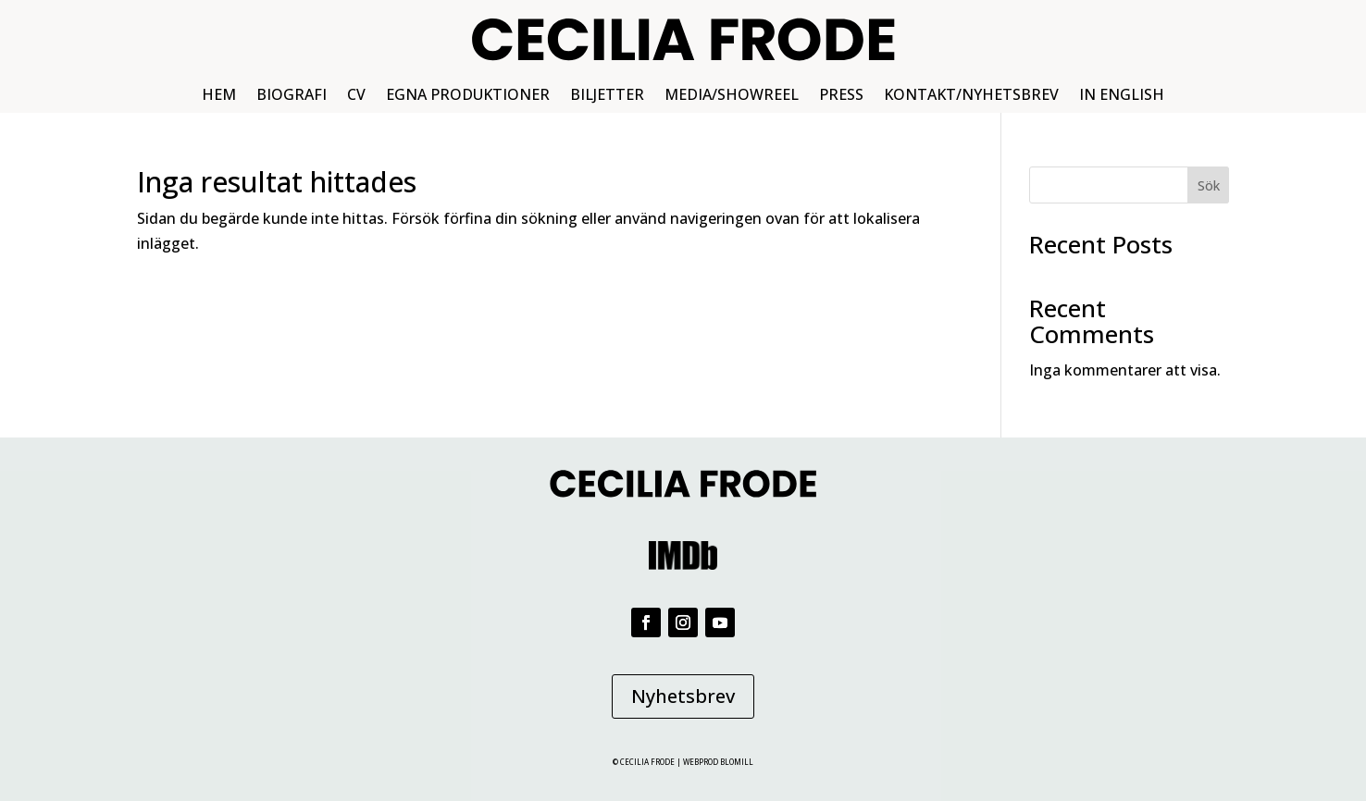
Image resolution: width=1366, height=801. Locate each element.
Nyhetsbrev (683, 696)
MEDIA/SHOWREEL (731, 96)
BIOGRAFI (291, 96)
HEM (219, 96)
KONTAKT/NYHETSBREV (971, 96)
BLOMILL (736, 762)
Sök (1209, 185)
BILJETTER (607, 96)
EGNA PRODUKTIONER (468, 96)
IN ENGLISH (1121, 96)
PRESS (841, 96)
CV (356, 96)
